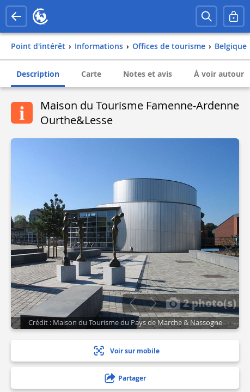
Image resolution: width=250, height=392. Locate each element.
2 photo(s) (201, 302)
